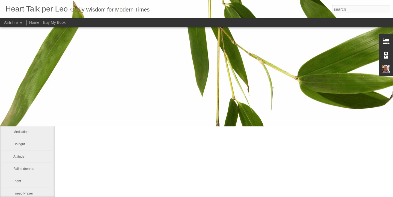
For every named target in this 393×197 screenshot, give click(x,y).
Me (15, 107)
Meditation (20, 132)
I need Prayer (23, 193)
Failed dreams (23, 169)
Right (17, 181)
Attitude (19, 156)
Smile (17, 119)
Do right (19, 144)
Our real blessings (26, 95)
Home (34, 22)
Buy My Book (54, 22)
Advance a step (24, 83)
